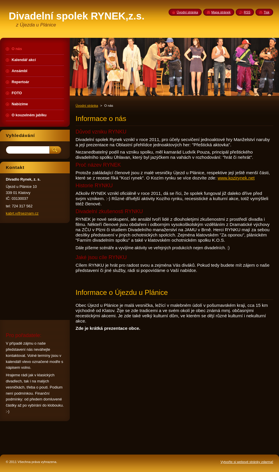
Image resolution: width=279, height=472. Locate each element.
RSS (247, 12)
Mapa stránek (220, 12)
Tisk (266, 12)
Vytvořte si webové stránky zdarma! (247, 462)
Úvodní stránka (87, 105)
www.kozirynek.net (236, 177)
